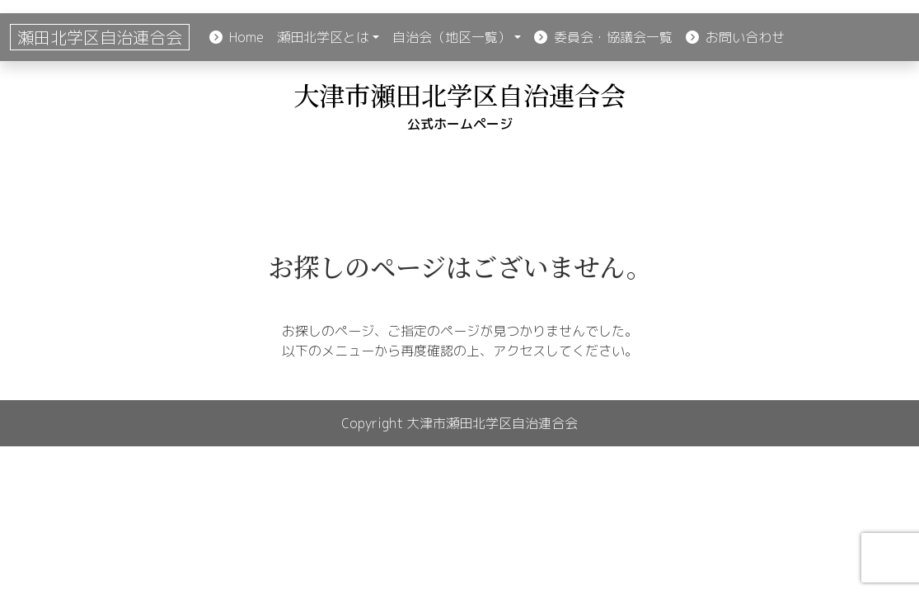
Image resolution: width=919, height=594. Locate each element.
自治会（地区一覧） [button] (451, 37)
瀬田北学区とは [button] (323, 37)
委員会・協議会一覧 (603, 37)
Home (236, 37)
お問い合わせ (735, 37)
